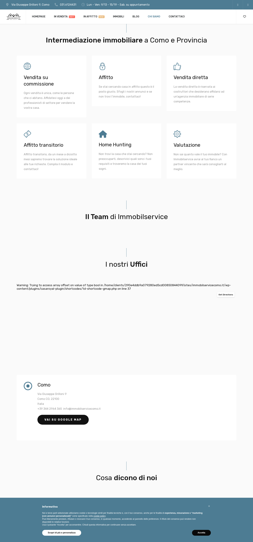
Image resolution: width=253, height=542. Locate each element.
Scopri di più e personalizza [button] (62, 532)
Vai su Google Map (63, 419)
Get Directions (226, 295)
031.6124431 (68, 4)
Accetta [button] (201, 532)
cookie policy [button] (99, 516)
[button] (209, 506)
